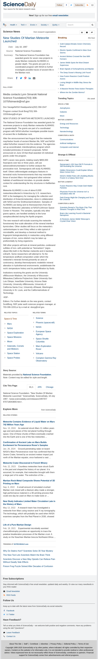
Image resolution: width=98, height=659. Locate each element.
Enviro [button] (33, 25)
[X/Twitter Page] (71, 5)
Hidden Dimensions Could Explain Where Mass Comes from (76, 171)
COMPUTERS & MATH (66, 135)
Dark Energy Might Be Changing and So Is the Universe (77, 198)
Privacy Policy (56, 644)
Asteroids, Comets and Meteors (15, 347)
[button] (82, 32)
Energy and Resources (69, 124)
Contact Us (11, 636)
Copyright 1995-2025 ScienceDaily (19, 648)
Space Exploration (15, 333)
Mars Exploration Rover (43, 347)
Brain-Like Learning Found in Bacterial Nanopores (75, 214)
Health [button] (13, 25)
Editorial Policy (70, 644)
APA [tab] (40, 387)
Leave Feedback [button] (13, 633)
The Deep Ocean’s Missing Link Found (75, 73)
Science (39, 318)
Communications (66, 139)
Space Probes (13, 358)
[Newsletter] (92, 5)
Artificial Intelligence (68, 143)
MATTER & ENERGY (65, 120)
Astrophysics (65, 108)
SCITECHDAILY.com (21, 544)
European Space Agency (43, 332)
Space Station (13, 353)
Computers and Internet (69, 147)
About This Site (15, 644)
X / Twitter (10, 614)
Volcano (39, 353)
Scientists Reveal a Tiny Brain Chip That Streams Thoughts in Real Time (76, 208)
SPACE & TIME (63, 104)
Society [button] (44, 25)
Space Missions (14, 337)
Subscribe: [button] (79, 5)
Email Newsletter (13, 591)
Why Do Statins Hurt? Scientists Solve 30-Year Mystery (28, 551)
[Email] (34, 78)
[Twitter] (21, 78)
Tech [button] (23, 25)
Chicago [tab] (49, 387)
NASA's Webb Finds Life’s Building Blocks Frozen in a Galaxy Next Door (76, 177)
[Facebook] (16, 78)
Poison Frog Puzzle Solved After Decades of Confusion (28, 566)
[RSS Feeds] (87, 5)
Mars (9, 324)
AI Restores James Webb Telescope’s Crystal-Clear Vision (75, 220)
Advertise (44, 644)
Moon (9, 341)
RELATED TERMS (39, 313)
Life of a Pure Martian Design (17, 525)
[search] (92, 25)
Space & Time (10, 319)
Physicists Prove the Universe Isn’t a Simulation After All (74, 193)
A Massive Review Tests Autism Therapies (76, 89)
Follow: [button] (59, 5)
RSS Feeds (11, 595)
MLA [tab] (31, 387)
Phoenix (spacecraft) (45, 322)
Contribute (34, 644)
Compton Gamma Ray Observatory (46, 359)
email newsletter (61, 15)
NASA (10, 328)
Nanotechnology (66, 131)
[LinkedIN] (29, 78)
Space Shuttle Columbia (42, 340)
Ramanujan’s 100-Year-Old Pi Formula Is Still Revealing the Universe (76, 165)
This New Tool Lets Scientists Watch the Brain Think (26, 555)
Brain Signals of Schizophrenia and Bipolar (77, 69)
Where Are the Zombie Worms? (72, 92)
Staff (26, 644)
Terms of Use (83, 644)
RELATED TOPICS (10, 313)
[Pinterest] (25, 78)
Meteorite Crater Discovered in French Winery (25, 463)
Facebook (10, 611)
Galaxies (63, 112)
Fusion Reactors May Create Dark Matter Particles (76, 187)
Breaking (62, 38)
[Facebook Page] (66, 5)
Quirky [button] (55, 25)
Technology (64, 128)
